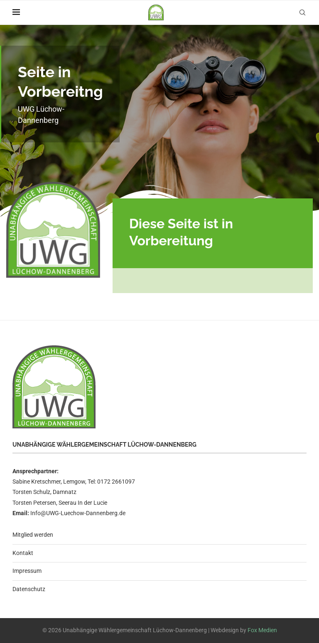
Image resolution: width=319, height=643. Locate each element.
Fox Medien (262, 630)
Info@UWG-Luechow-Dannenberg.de (77, 513)
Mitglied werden (32, 534)
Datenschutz (28, 589)
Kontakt (22, 553)
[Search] (302, 12)
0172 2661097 (116, 481)
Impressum (27, 570)
